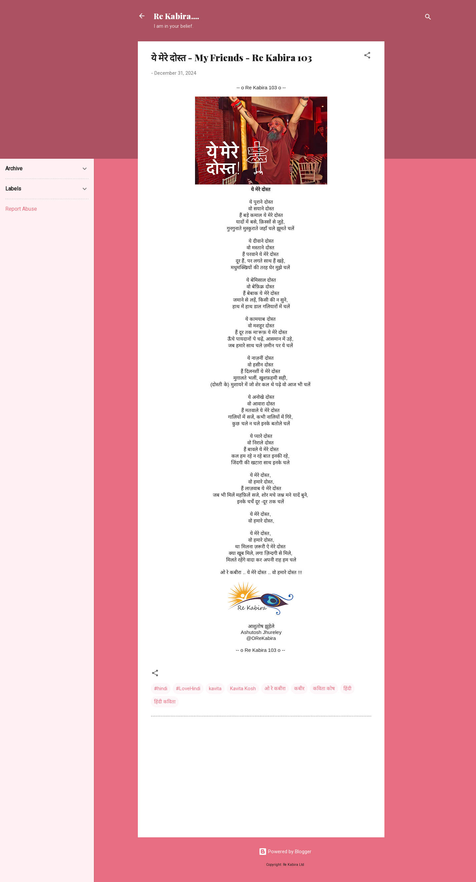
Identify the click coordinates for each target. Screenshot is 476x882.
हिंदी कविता (165, 702)
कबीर (299, 689)
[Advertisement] (411, 140)
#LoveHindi (188, 689)
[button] (367, 56)
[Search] (428, 18)
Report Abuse (21, 209)
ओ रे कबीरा (275, 689)
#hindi (160, 689)
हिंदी (347, 689)
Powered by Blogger (285, 852)
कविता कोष (324, 689)
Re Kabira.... (176, 16)
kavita (215, 689)
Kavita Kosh (243, 689)
